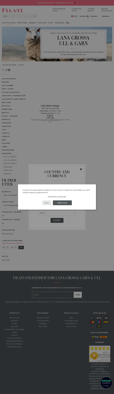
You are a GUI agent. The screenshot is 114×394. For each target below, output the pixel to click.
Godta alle (62, 203)
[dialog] (57, 197)
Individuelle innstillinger (57, 196)
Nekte (46, 203)
